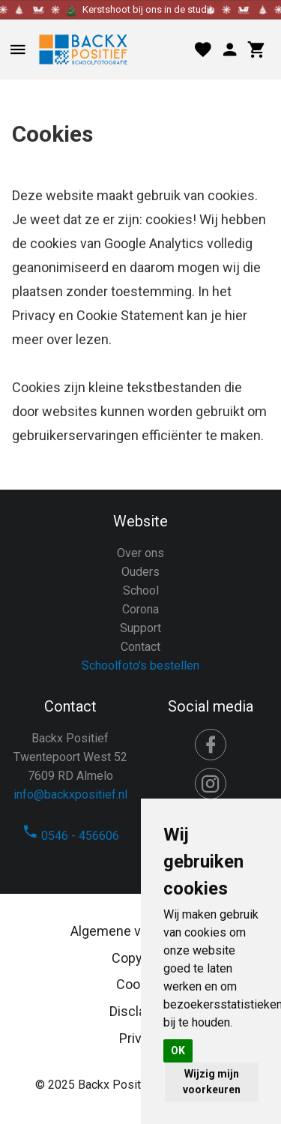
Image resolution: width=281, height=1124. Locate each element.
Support (140, 628)
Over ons (140, 553)
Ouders (140, 572)
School (141, 590)
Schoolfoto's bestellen (140, 665)
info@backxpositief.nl (70, 794)
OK (178, 1051)
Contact (140, 647)
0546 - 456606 (70, 836)
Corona (140, 609)
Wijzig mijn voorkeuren (212, 1082)
